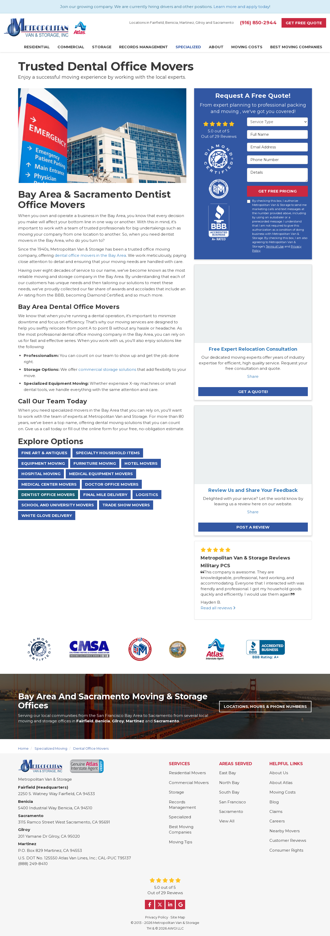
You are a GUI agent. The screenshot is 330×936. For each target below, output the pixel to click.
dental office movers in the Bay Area (90, 255)
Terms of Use (275, 246)
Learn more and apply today (241, 6)
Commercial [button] (70, 47)
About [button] (216, 47)
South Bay (229, 792)
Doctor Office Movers (111, 484)
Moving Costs (282, 792)
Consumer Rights (286, 850)
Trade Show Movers (126, 504)
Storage (176, 792)
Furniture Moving (94, 463)
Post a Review (252, 527)
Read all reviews (218, 607)
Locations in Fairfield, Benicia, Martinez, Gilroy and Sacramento (181, 23)
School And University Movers (57, 504)
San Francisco (232, 801)
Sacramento (231, 811)
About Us (278, 772)
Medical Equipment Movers (101, 473)
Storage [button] (101, 47)
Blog (274, 801)
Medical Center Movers (49, 484)
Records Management (182, 804)
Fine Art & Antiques (44, 452)
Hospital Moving (41, 473)
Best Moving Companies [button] (296, 47)
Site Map (177, 917)
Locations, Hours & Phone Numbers (265, 706)
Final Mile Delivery (105, 494)
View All (226, 821)
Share (253, 376)
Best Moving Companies (181, 829)
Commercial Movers (189, 782)
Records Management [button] (143, 47)
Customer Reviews (287, 840)
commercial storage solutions (107, 369)
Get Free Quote (304, 22)
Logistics (147, 494)
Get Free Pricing (277, 191)
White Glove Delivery (46, 515)
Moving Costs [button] (246, 47)
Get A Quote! (253, 391)
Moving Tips (180, 841)
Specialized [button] (188, 47)
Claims (275, 811)
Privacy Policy (156, 917)
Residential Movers (187, 772)
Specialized (180, 816)
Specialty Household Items (108, 452)
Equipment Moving (43, 463)
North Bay (229, 782)
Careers (277, 821)
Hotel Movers (141, 463)
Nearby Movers (284, 830)
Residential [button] (37, 47)
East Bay (227, 772)
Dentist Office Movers (48, 494)
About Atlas (280, 782)
